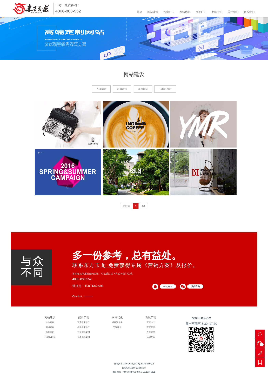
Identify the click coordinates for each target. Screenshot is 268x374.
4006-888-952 (201, 318)
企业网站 (101, 89)
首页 (139, 11)
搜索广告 (168, 11)
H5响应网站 (165, 89)
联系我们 (249, 11)
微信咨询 (195, 286)
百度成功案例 (83, 332)
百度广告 (201, 11)
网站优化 (184, 11)
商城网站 (122, 89)
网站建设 (152, 11)
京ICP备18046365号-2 (143, 364)
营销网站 (143, 89)
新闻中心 (217, 11)
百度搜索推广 (83, 322)
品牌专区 (151, 337)
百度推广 (151, 322)
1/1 (143, 206)
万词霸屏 (117, 327)
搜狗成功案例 (83, 337)
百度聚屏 (151, 332)
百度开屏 (151, 327)
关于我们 (233, 11)
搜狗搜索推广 (83, 327)
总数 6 (126, 206)
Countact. (77, 296)
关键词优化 (117, 322)
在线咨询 (167, 286)
